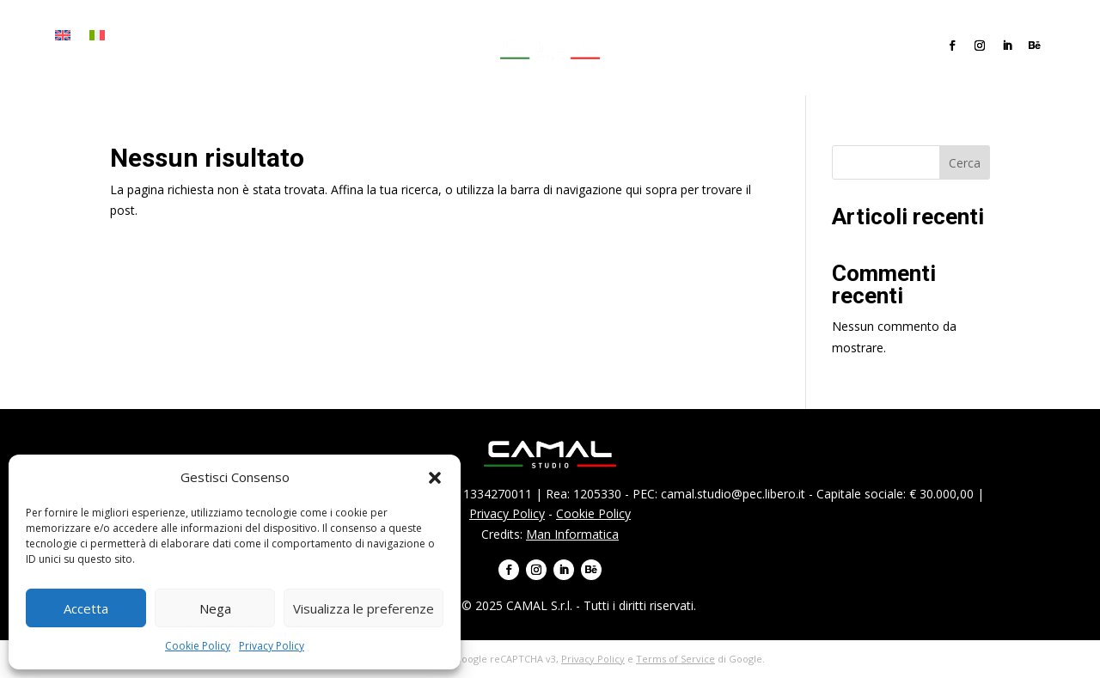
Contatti (81, 61)
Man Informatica (572, 534)
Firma (186, 35)
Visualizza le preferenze (363, 608)
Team (356, 35)
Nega (215, 608)
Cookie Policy (197, 645)
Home (138, 35)
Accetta (86, 608)
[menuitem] (62, 38)
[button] (434, 477)
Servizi (237, 35)
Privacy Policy (271, 645)
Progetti (299, 35)
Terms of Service (675, 658)
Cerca (965, 163)
